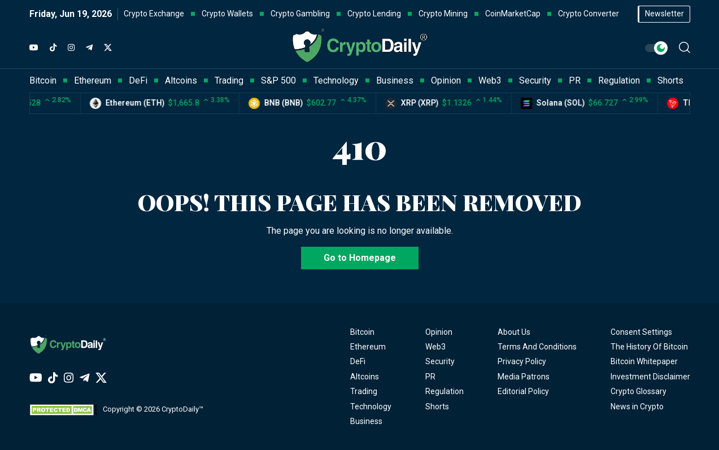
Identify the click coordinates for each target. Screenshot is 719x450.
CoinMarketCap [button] (513, 13)
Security (440, 361)
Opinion (438, 332)
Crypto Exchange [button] (154, 13)
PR (430, 376)
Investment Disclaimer (650, 376)
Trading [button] (229, 80)
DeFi (357, 361)
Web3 (435, 346)
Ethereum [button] (92, 80)
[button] (684, 47)
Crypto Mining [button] (443, 13)
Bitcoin (362, 332)
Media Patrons (524, 376)
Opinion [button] (446, 80)
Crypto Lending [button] (374, 13)
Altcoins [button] (181, 80)
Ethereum (368, 346)
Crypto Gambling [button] (300, 13)
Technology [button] (336, 80)
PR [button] (575, 80)
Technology (370, 406)
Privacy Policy (522, 361)
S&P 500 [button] (278, 80)
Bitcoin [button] (42, 80)
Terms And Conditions (537, 346)
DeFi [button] (138, 80)
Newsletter (664, 13)
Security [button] (535, 80)
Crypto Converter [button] (588, 13)
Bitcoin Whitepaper (644, 361)
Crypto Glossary (638, 391)
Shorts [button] (670, 80)
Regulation (444, 391)
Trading (363, 391)
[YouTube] (33, 48)
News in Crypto (637, 406)
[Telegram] (89, 48)
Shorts (437, 406)
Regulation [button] (619, 80)
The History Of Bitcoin (649, 346)
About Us (514, 332)
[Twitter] (108, 48)
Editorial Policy (523, 391)
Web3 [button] (490, 80)
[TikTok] (53, 48)
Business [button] (394, 80)
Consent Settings (641, 332)
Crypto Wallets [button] (227, 13)
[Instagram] (71, 48)
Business (366, 421)
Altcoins (364, 376)
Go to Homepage (360, 257)
